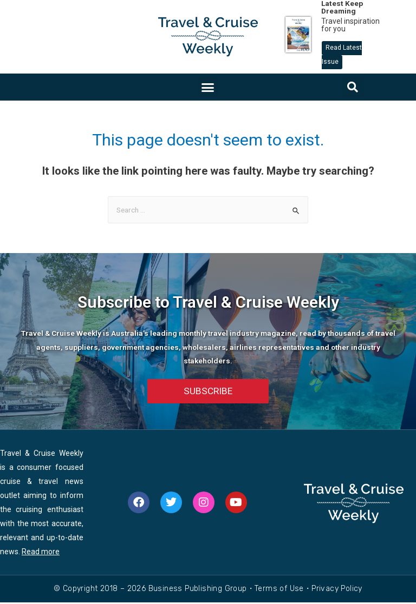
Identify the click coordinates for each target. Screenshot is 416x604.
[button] (208, 87)
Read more (41, 553)
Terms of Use (279, 590)
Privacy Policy (336, 590)
